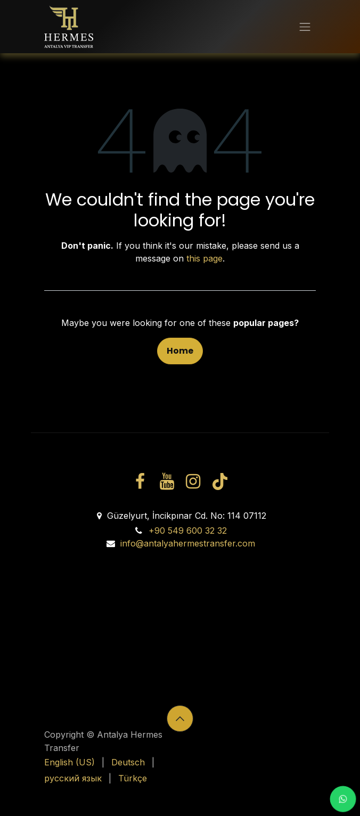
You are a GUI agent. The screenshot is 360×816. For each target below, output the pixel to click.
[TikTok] (219, 481)
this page (204, 258)
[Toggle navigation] (305, 26)
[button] (180, 718)
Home (180, 351)
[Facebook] (140, 481)
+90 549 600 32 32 (188, 530)
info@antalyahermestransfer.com (187, 543)
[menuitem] (69, 762)
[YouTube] (167, 481)
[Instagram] (193, 481)
